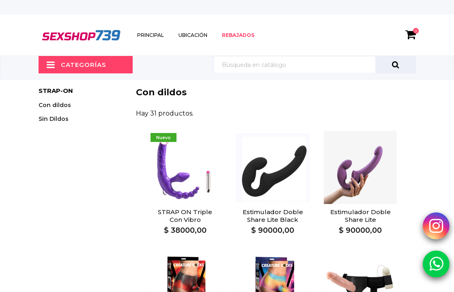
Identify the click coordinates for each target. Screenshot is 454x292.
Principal (150, 35)
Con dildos (55, 105)
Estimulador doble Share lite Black (273, 215)
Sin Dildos (54, 118)
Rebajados (238, 35)
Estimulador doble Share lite (360, 215)
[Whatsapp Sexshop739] (436, 264)
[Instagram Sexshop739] (436, 225)
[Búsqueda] (314, 64)
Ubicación (193, 35)
